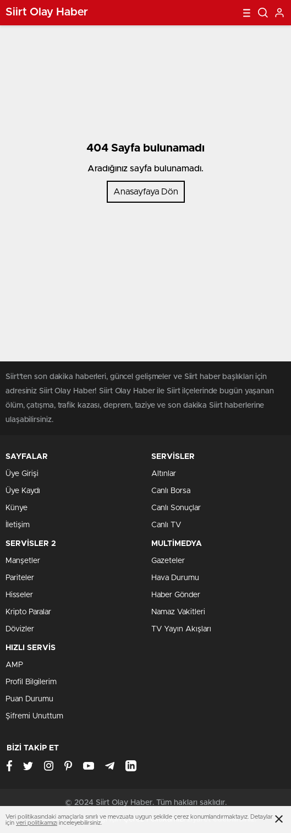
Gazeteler (168, 561)
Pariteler (20, 578)
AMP (14, 665)
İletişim (18, 525)
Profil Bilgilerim (31, 682)
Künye (17, 508)
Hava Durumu (175, 578)
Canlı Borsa (170, 491)
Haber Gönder (175, 595)
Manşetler (23, 561)
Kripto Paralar (28, 612)
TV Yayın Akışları (181, 629)
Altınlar (163, 474)
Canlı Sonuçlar (176, 508)
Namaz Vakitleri (178, 612)
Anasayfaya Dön (145, 191)
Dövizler (20, 629)
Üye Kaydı (23, 491)
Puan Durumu (29, 699)
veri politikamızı (36, 823)
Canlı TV (166, 525)
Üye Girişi (22, 474)
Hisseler (19, 595)
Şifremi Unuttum (34, 716)
